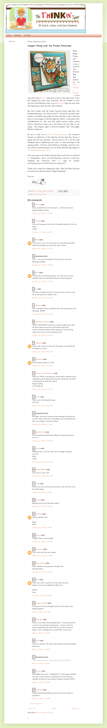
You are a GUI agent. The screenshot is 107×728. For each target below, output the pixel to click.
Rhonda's (60, 103)
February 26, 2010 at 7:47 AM (42, 281)
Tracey (37, 448)
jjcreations (39, 549)
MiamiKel (39, 619)
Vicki (38, 580)
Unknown (38, 343)
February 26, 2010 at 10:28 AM (42, 476)
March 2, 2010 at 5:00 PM (41, 649)
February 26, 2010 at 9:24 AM (42, 366)
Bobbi (37, 240)
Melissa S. (38, 305)
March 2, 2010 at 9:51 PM (40, 663)
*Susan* (38, 671)
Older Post (75, 708)
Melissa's (43, 98)
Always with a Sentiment (44, 373)
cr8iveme (38, 514)
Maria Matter (40, 563)
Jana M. (38, 535)
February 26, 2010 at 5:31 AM (42, 232)
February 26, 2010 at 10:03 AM (42, 462)
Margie (38, 500)
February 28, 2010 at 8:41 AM (42, 572)
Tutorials (27, 35)
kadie (38, 641)
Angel (37, 484)
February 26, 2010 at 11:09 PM (42, 542)
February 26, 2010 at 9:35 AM (42, 424)
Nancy (37, 397)
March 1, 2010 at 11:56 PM (41, 633)
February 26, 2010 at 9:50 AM (42, 441)
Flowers (37, 204)
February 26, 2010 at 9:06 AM (42, 335)
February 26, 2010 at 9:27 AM (42, 389)
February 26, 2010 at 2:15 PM (42, 492)
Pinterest (17, 35)
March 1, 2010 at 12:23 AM (41, 612)
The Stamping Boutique (57, 134)
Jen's (59, 160)
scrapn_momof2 (41, 603)
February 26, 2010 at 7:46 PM (42, 506)
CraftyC (38, 221)
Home (9, 35)
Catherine (39, 690)
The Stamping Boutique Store (39, 150)
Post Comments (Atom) (45, 712)
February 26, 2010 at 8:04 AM (42, 298)
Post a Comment (36, 704)
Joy (29, 158)
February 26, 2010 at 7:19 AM (42, 249)
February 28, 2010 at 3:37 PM (42, 595)
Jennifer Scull (40, 432)
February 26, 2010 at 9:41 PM (42, 527)
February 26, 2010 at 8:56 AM (42, 314)
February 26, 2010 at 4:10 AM (42, 213)
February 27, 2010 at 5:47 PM (42, 556)
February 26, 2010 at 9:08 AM (42, 352)
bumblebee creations (42, 322)
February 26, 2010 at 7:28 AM (42, 265)
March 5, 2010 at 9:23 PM (41, 682)
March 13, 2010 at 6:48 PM (41, 699)
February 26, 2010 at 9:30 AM (42, 406)
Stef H (37, 272)
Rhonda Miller (40, 469)
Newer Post (32, 708)
